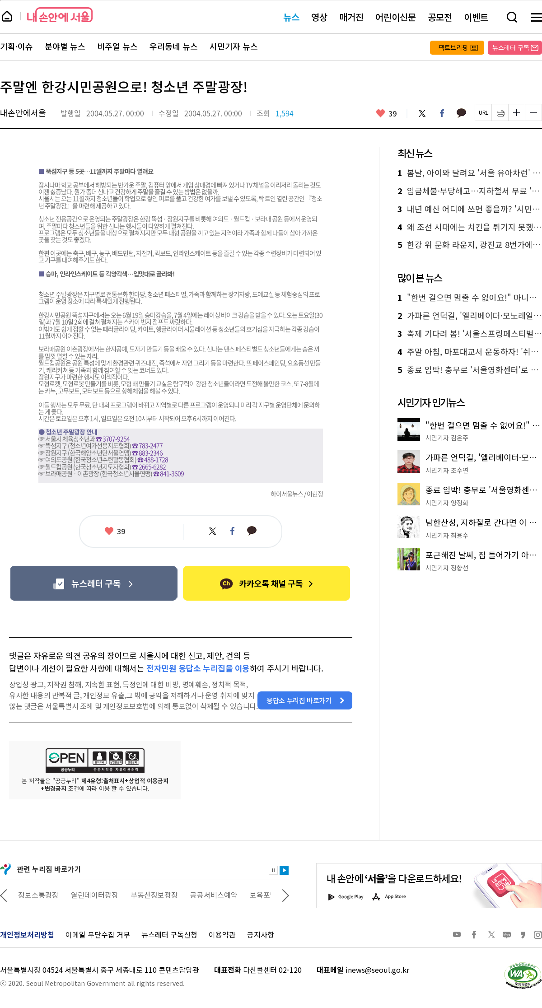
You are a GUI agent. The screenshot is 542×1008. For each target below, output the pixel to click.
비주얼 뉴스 (117, 46)
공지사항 (260, 934)
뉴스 (291, 16)
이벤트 (476, 16)
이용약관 (222, 934)
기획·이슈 (16, 46)
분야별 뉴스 (65, 46)
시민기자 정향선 (446, 567)
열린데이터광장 (149, 894)
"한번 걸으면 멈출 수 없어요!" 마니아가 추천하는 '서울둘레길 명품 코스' (469, 297)
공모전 (440, 16)
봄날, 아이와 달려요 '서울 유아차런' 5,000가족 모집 (469, 172)
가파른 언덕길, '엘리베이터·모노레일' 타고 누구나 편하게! (469, 315)
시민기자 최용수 (446, 535)
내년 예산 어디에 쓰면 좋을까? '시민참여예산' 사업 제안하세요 (469, 209)
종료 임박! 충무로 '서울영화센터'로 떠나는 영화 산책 (469, 369)
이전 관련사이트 (3, 894)
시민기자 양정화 (446, 502)
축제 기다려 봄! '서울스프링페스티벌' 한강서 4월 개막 (469, 333)
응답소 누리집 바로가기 (299, 700)
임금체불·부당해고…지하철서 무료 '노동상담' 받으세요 (469, 191)
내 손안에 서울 (60, 14)
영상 (319, 16)
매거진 (351, 16)
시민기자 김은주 (446, 437)
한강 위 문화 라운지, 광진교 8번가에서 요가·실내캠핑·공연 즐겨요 (469, 244)
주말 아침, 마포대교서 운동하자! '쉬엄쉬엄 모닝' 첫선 (469, 351)
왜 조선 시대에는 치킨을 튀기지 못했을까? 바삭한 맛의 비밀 (469, 227)
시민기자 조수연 (446, 470)
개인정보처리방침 (27, 934)
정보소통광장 (93, 894)
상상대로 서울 (39, 894)
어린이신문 (395, 16)
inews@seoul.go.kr (377, 969)
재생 (284, 870)
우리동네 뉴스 (174, 46)
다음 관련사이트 (285, 894)
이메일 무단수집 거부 (97, 934)
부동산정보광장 (209, 894)
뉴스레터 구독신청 (169, 934)
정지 (273, 870)
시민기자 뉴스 (234, 46)
